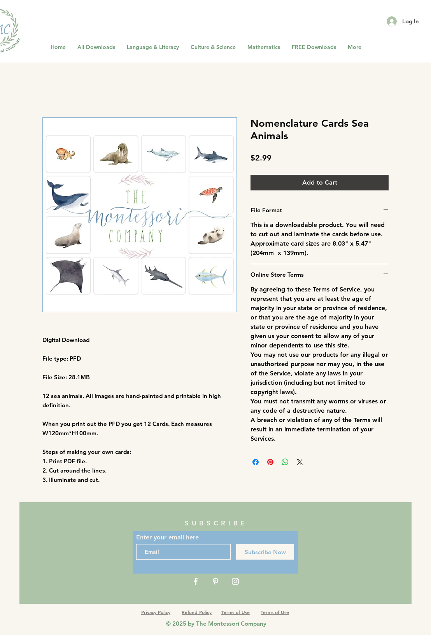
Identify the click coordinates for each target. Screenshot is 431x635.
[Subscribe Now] (265, 552)
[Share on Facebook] (255, 462)
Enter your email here (167, 537)
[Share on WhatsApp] (285, 462)
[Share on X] (300, 462)
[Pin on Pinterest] (270, 462)
